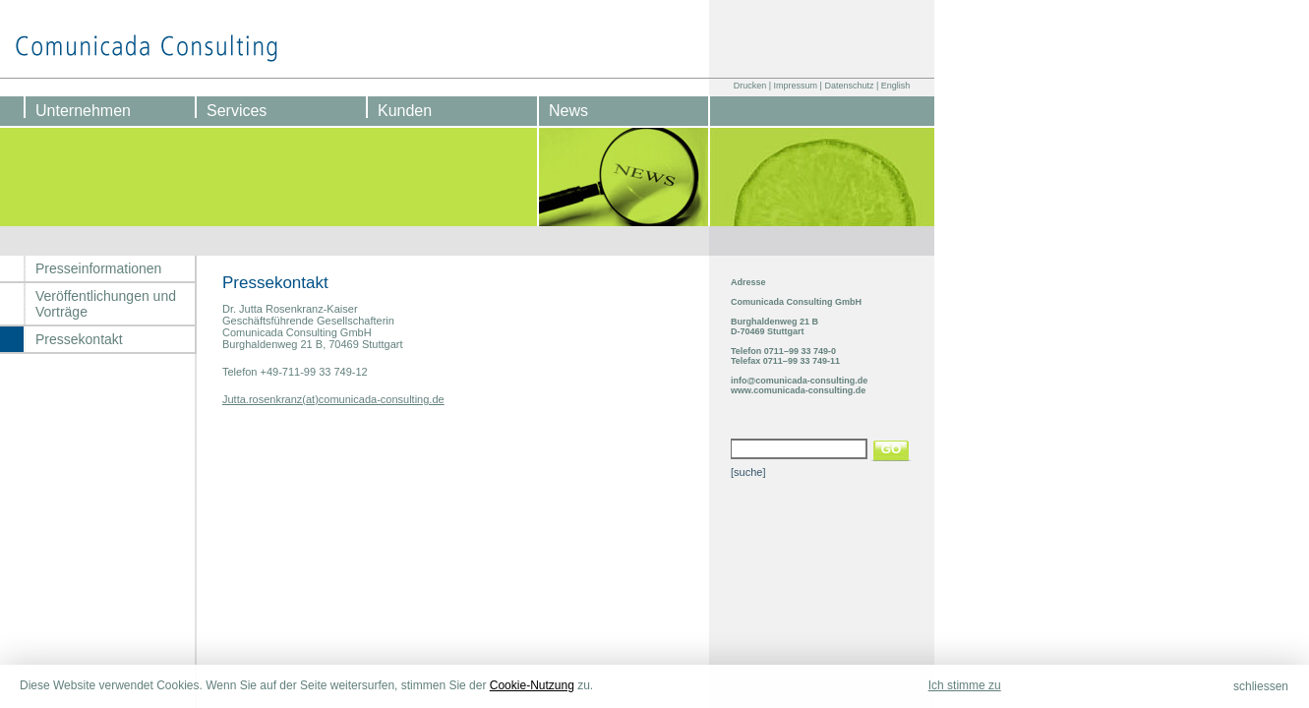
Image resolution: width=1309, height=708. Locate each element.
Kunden (405, 110)
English (896, 85)
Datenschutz (848, 85)
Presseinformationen (98, 268)
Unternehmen (83, 110)
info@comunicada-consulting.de (799, 380)
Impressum (796, 85)
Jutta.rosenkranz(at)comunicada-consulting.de (333, 399)
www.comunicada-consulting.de (798, 390)
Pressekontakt (79, 339)
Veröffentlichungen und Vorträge (105, 304)
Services (237, 110)
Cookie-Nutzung (532, 685)
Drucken (750, 85)
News (568, 110)
